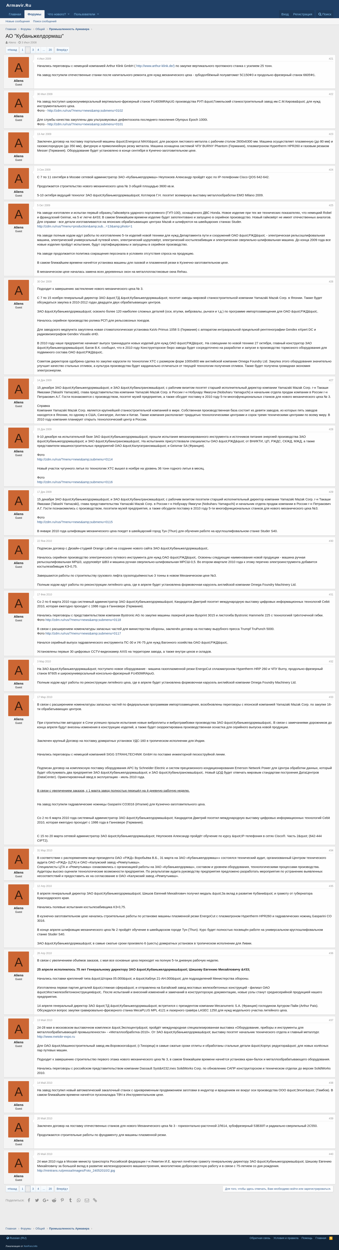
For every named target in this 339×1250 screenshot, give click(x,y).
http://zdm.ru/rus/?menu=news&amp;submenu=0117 (85, 647)
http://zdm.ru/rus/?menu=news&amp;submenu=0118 (85, 633)
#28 (329, 438)
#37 (329, 1033)
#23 (329, 134)
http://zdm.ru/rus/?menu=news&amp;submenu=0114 (77, 468)
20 (50, 49)
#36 (329, 966)
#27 (329, 384)
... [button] (44, 49)
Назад (13, 49)
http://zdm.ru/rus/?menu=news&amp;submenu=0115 (77, 535)
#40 (329, 1172)
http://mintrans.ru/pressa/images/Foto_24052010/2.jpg (78, 1188)
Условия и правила (285, 1238)
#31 (329, 608)
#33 (329, 710)
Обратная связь (260, 1238)
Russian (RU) (16, 1238)
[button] (69, 14)
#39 (329, 1136)
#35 (329, 899)
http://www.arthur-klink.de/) (157, 66)
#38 (329, 1100)
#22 (329, 94)
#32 (329, 675)
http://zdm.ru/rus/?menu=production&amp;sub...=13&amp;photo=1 (87, 231)
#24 (329, 169)
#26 (329, 286)
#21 (329, 58)
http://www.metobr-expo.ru (58, 1050)
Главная (15, 14)
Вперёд (61, 49)
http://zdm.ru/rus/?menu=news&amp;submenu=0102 (87, 110)
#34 (329, 864)
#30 (329, 554)
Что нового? (57, 14)
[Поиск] (325, 14)
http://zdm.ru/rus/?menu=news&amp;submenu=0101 (87, 124)
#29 (329, 501)
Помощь (307, 1238)
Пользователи (84, 14)
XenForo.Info (30, 1246)
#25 (329, 205)
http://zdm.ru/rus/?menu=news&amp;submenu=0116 (77, 491)
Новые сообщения (18, 21)
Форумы (34, 14)
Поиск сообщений (44, 21)
